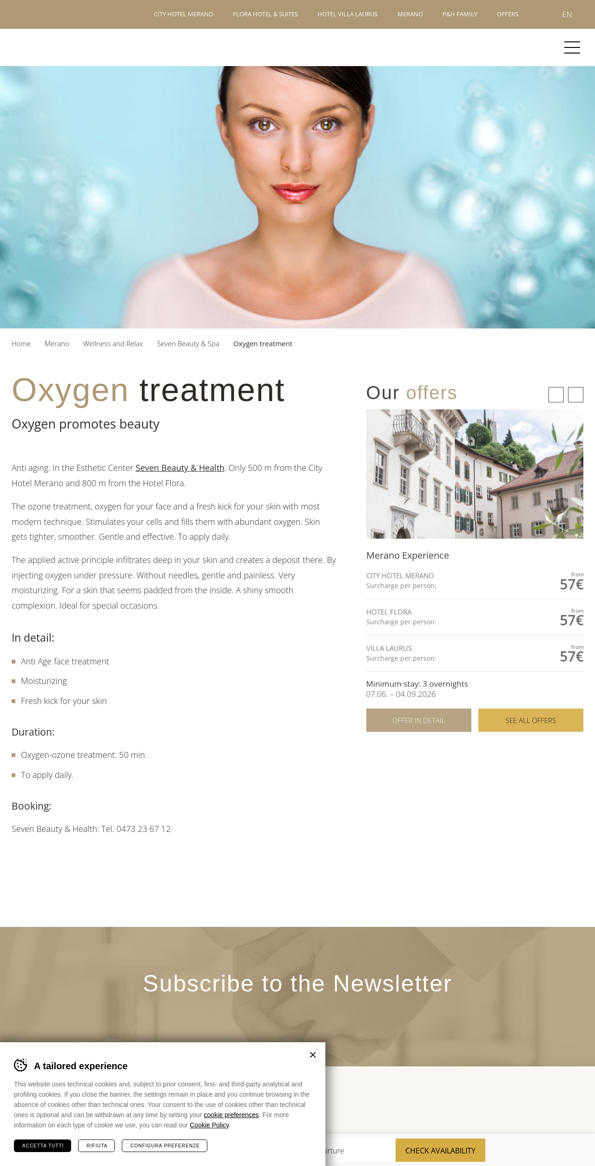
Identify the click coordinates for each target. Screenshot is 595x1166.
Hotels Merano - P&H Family (44, 14)
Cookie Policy (209, 1125)
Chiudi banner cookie (313, 1054)
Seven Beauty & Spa (188, 343)
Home (21, 343)
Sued (379, 1102)
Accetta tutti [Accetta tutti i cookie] (43, 1145)
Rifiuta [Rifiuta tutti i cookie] (96, 1145)
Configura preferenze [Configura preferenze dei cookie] (164, 1145)
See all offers (530, 737)
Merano (46, 47)
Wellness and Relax (113, 343)
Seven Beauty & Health (180, 467)
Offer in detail (418, 737)
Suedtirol (562, 1102)
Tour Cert (419, 1102)
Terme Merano (457, 1102)
